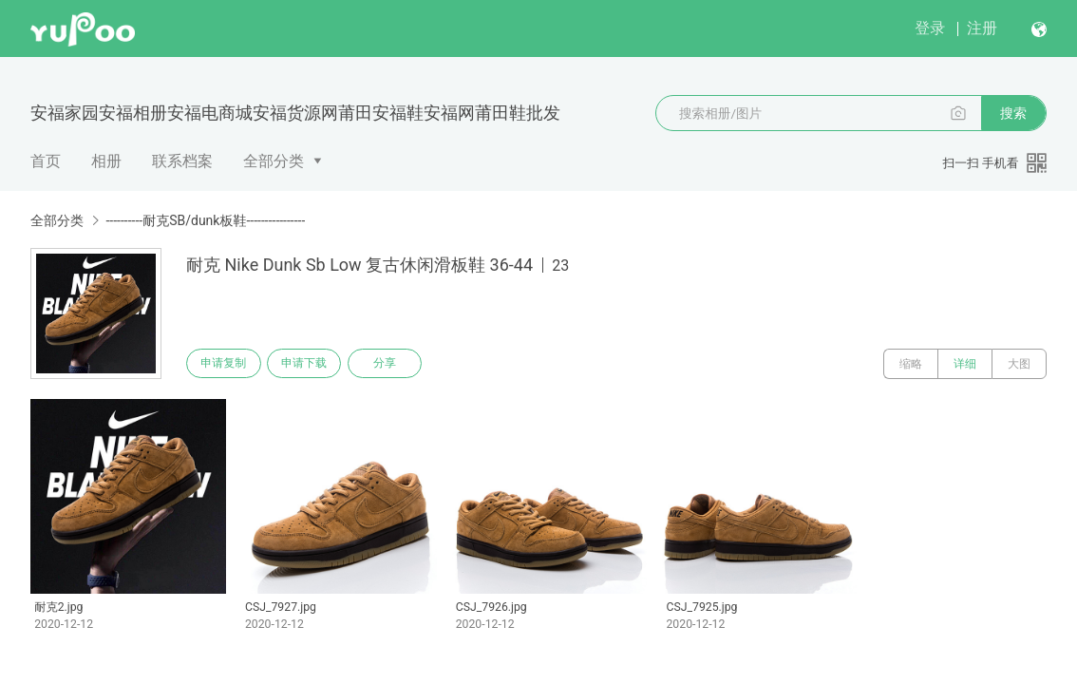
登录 (930, 28)
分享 (397, 363)
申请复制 (226, 363)
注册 (982, 28)
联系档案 (182, 161)
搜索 (1013, 113)
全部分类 (273, 161)
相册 (106, 161)
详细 (965, 363)
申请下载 (311, 363)
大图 (1019, 363)
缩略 (910, 363)
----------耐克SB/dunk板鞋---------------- (205, 220)
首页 (45, 161)
